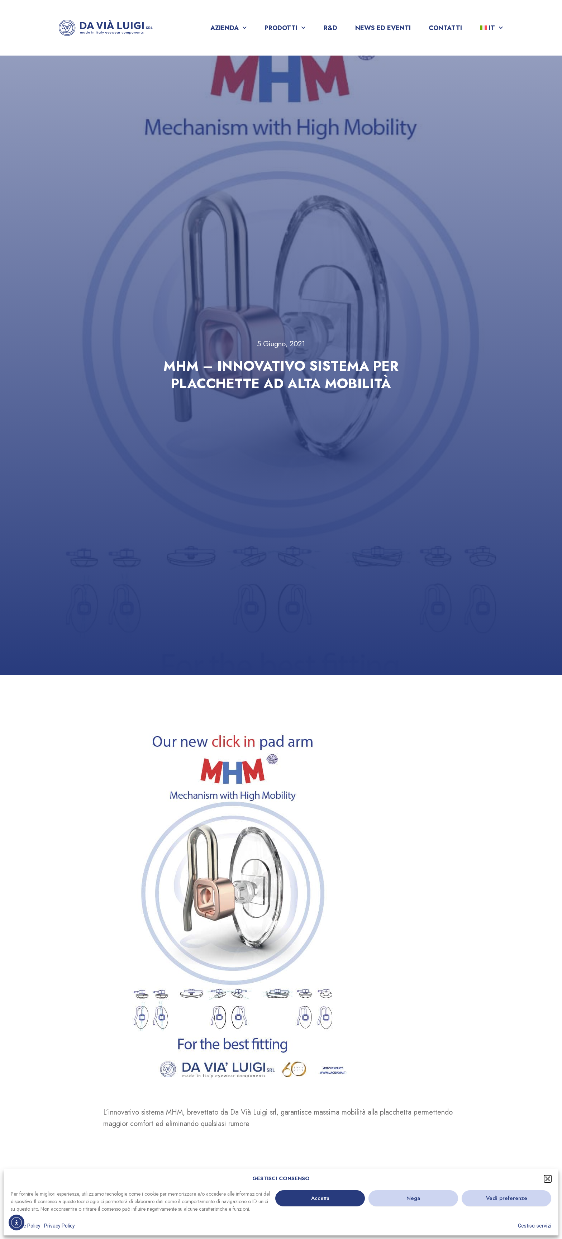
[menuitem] (491, 28)
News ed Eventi (383, 28)
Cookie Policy (26, 1226)
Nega (413, 1198)
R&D (330, 28)
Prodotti (285, 28)
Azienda (228, 28)
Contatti (445, 28)
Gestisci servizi (534, 1226)
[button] (547, 1178)
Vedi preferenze (506, 1198)
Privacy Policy (59, 1226)
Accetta (320, 1198)
